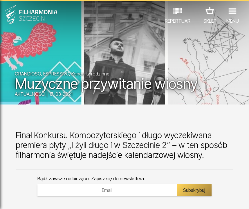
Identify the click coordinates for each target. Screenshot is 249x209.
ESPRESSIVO (56, 74)
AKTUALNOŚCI (30, 94)
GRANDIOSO (28, 74)
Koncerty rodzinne (90, 74)
